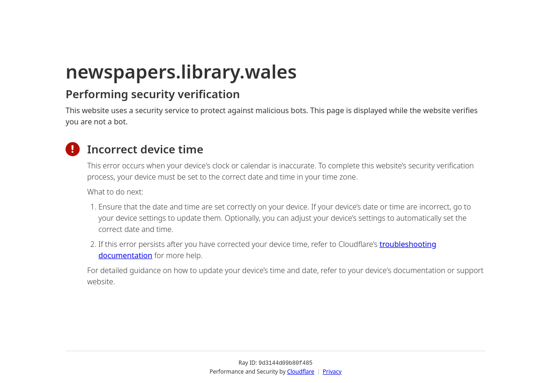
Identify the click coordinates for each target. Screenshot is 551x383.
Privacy (332, 371)
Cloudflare (300, 371)
